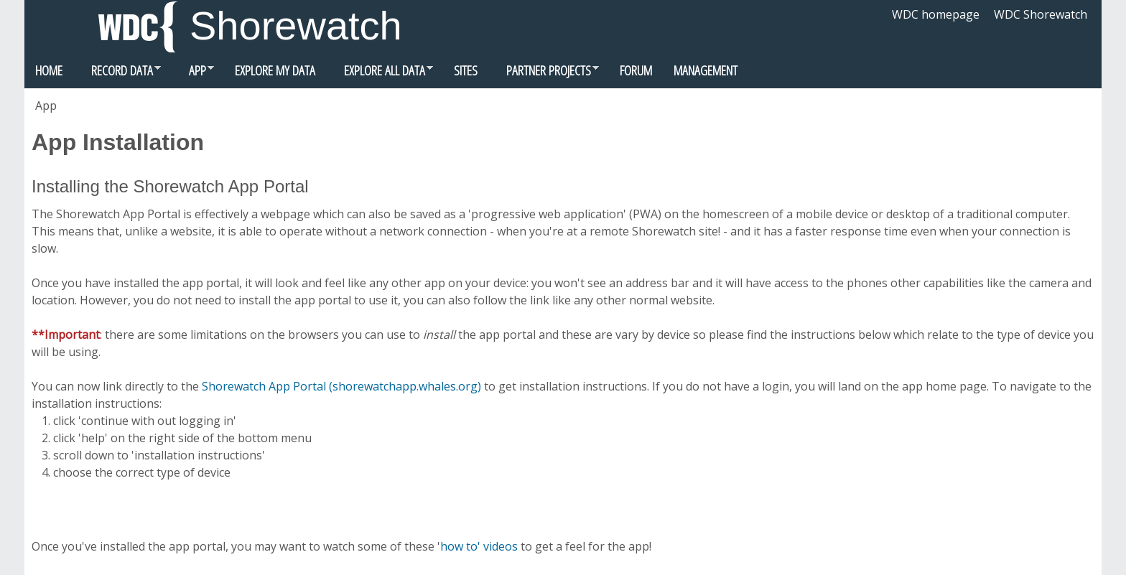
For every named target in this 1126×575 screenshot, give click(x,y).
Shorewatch (296, 25)
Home (48, 70)
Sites (466, 70)
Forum (636, 70)
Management (706, 70)
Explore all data (379, 74)
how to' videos (479, 546)
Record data (117, 74)
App (192, 74)
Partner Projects (543, 74)
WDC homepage (936, 14)
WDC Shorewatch (1040, 14)
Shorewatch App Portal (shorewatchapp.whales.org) (341, 386)
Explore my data (275, 70)
